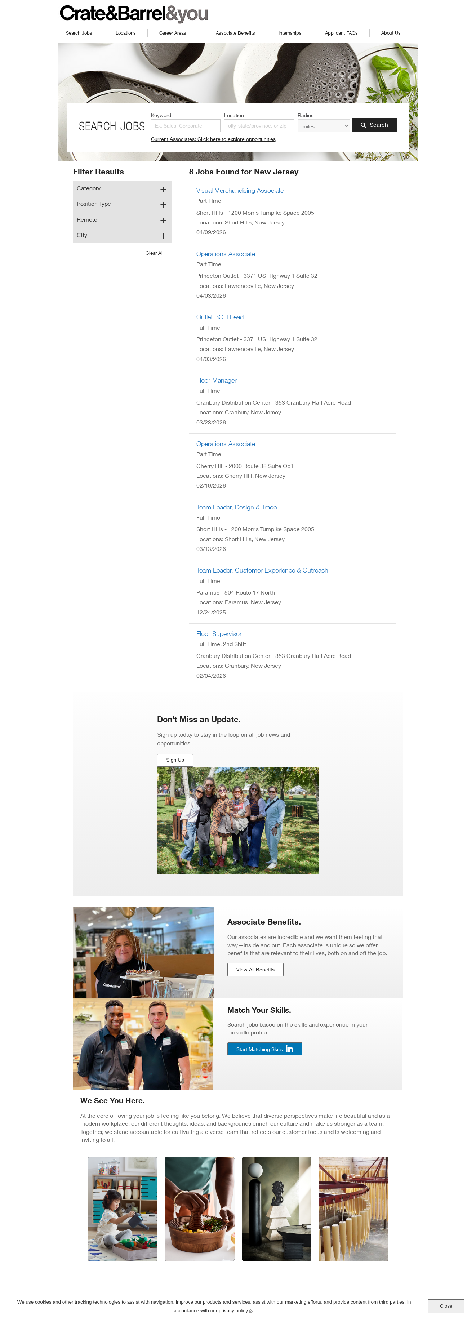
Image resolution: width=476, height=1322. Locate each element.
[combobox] (259, 125)
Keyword (161, 115)
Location (234, 115)
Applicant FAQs (341, 33)
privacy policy (236, 1310)
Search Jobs (79, 33)
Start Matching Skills (259, 1049)
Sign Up (176, 762)
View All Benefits (255, 969)
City (82, 234)
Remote (87, 219)
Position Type (94, 203)
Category (89, 187)
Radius (305, 115)
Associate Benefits (235, 33)
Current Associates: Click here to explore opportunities (213, 139)
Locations (126, 33)
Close (446, 1306)
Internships (290, 33)
